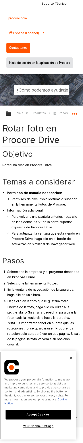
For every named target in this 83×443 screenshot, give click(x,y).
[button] (65, 90)
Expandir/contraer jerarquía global (11, 114)
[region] (38, 395)
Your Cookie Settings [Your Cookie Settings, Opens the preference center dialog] (38, 426)
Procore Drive (65, 113)
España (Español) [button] (25, 33)
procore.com (17, 18)
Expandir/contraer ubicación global (74, 112)
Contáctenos (18, 47)
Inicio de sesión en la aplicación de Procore (39, 63)
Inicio (20, 113)
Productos (39, 113)
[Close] (71, 358)
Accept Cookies (38, 414)
